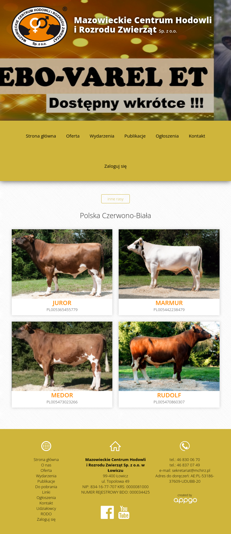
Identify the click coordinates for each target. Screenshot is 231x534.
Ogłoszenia (167, 136)
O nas (46, 465)
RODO (46, 514)
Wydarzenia (102, 136)
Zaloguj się (115, 166)
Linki (46, 492)
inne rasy (115, 199)
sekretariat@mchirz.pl (191, 470)
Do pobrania (46, 486)
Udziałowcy (46, 508)
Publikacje (135, 136)
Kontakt (197, 136)
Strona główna (41, 136)
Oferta (73, 136)
